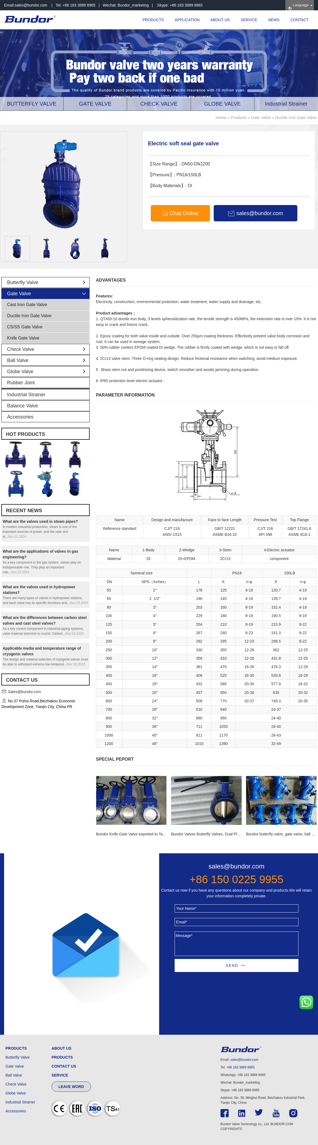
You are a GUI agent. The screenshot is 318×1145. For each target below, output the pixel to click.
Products (239, 117)
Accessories (20, 417)
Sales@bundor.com (24, 692)
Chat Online (180, 213)
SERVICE (249, 20)
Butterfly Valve (48, 282)
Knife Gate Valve (23, 338)
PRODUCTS (153, 20)
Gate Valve (261, 117)
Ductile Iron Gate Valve (296, 117)
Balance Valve (22, 405)
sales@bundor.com (31, 5)
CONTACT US (64, 1066)
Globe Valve (48, 371)
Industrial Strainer (26, 394)
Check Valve (48, 349)
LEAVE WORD (71, 1086)
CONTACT (299, 20)
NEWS (273, 20)
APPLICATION (187, 20)
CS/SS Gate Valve (24, 327)
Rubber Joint (21, 382)
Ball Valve (48, 360)
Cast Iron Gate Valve (27, 304)
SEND (232, 965)
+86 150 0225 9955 (237, 879)
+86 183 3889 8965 (240, 1067)
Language (298, 6)
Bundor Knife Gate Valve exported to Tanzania (135, 834)
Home (221, 117)
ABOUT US (220, 20)
